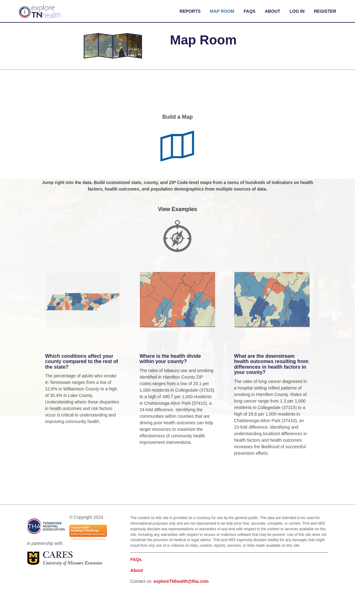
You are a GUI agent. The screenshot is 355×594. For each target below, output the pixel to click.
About (272, 11)
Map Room (222, 11)
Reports (190, 11)
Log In (297, 11)
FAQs (250, 11)
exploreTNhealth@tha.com (181, 581)
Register (325, 11)
